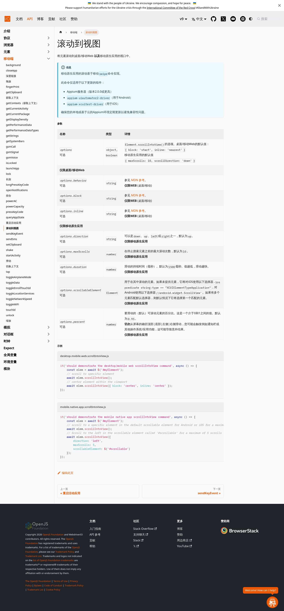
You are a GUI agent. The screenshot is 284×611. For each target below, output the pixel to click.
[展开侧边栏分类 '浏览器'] (49, 45)
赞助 (74, 18)
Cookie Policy (53, 589)
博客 (40, 18)
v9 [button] (182, 18)
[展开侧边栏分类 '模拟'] (49, 327)
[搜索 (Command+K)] (268, 19)
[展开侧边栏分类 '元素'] (49, 52)
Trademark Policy (64, 551)
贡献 (51, 18)
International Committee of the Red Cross (171, 7)
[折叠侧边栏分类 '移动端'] (49, 58)
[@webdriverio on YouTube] (233, 18)
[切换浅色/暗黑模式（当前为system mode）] (251, 19)
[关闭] (279, 5)
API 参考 (95, 534)
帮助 (92, 546)
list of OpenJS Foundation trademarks (53, 560)
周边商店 (184, 540)
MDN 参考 (138, 180)
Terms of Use (60, 581)
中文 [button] (197, 18)
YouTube (184, 546)
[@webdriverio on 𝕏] (223, 18)
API (30, 18)
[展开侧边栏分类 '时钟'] (49, 341)
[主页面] (60, 32)
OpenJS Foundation (53, 534)
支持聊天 (140, 534)
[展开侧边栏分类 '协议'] (49, 38)
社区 (62, 18)
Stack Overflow (145, 529)
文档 (19, 18)
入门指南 (95, 529)
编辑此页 (65, 473)
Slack (138, 540)
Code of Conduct (53, 585)
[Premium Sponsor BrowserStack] (240, 534)
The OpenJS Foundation (38, 581)
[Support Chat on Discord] (243, 18)
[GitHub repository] (213, 18)
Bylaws (38, 585)
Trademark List (33, 556)
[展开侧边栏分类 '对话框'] (49, 334)
